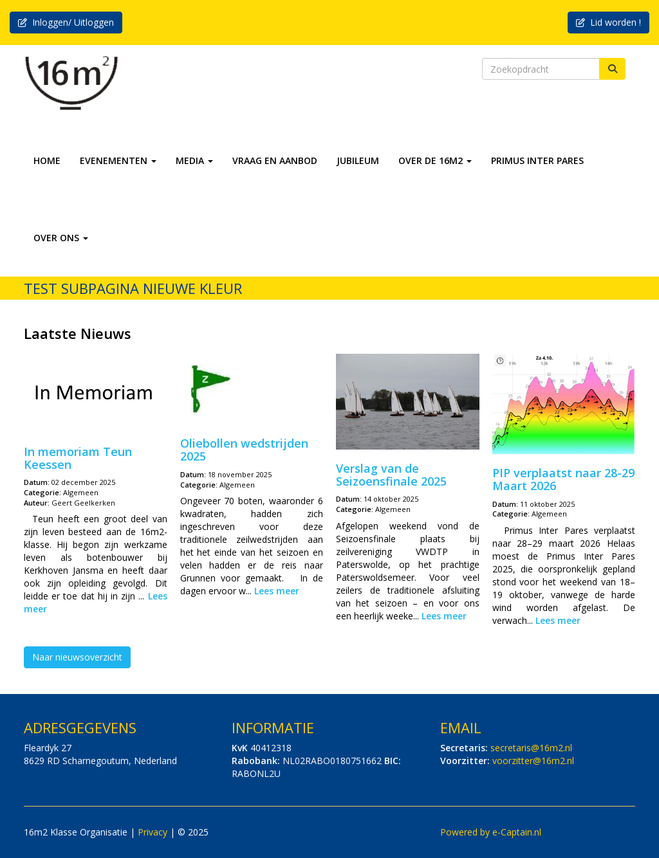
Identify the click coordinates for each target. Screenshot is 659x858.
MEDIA (194, 160)
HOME (46, 160)
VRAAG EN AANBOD (274, 160)
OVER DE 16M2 (435, 160)
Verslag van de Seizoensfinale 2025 (391, 475)
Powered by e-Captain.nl (490, 832)
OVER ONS (60, 238)
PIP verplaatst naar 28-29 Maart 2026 (563, 479)
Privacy (152, 832)
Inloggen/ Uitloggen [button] (66, 22)
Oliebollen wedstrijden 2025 (244, 449)
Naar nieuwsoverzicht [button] (77, 657)
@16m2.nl (531, 748)
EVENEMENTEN (118, 160)
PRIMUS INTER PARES (537, 160)
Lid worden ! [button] (608, 22)
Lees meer (276, 591)
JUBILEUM (358, 160)
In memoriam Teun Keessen (78, 458)
